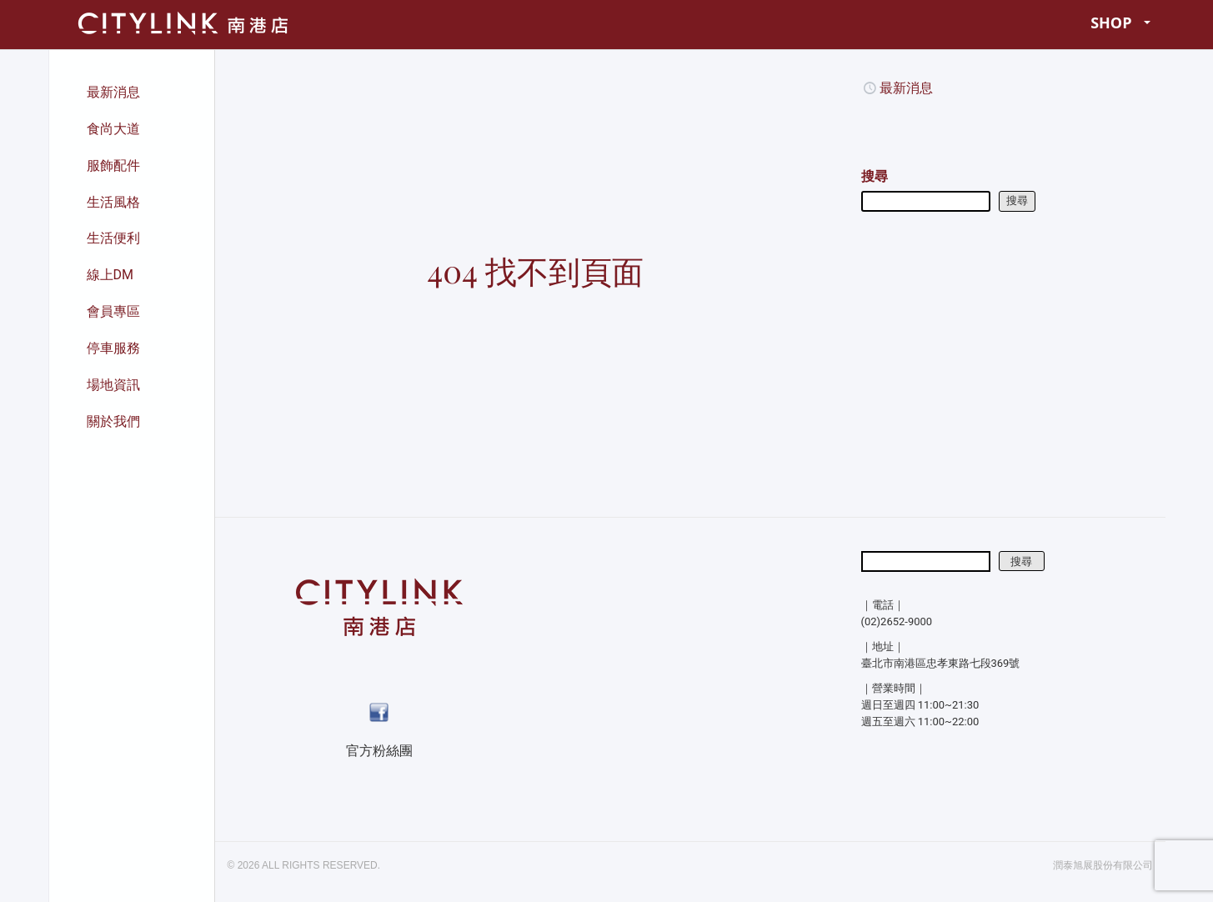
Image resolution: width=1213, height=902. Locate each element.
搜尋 (874, 176)
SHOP (1120, 23)
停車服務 (113, 348)
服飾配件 (113, 165)
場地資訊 (113, 385)
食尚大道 (113, 129)
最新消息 (113, 92)
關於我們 (113, 421)
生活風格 (113, 202)
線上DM (110, 275)
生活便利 (113, 238)
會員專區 (113, 311)
